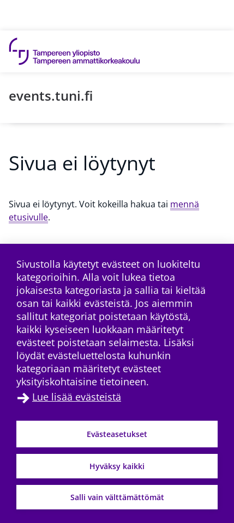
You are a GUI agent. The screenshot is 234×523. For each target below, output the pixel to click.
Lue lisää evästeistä (76, 396)
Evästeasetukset (117, 434)
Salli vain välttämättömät (117, 497)
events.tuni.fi (51, 95)
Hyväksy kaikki (117, 466)
